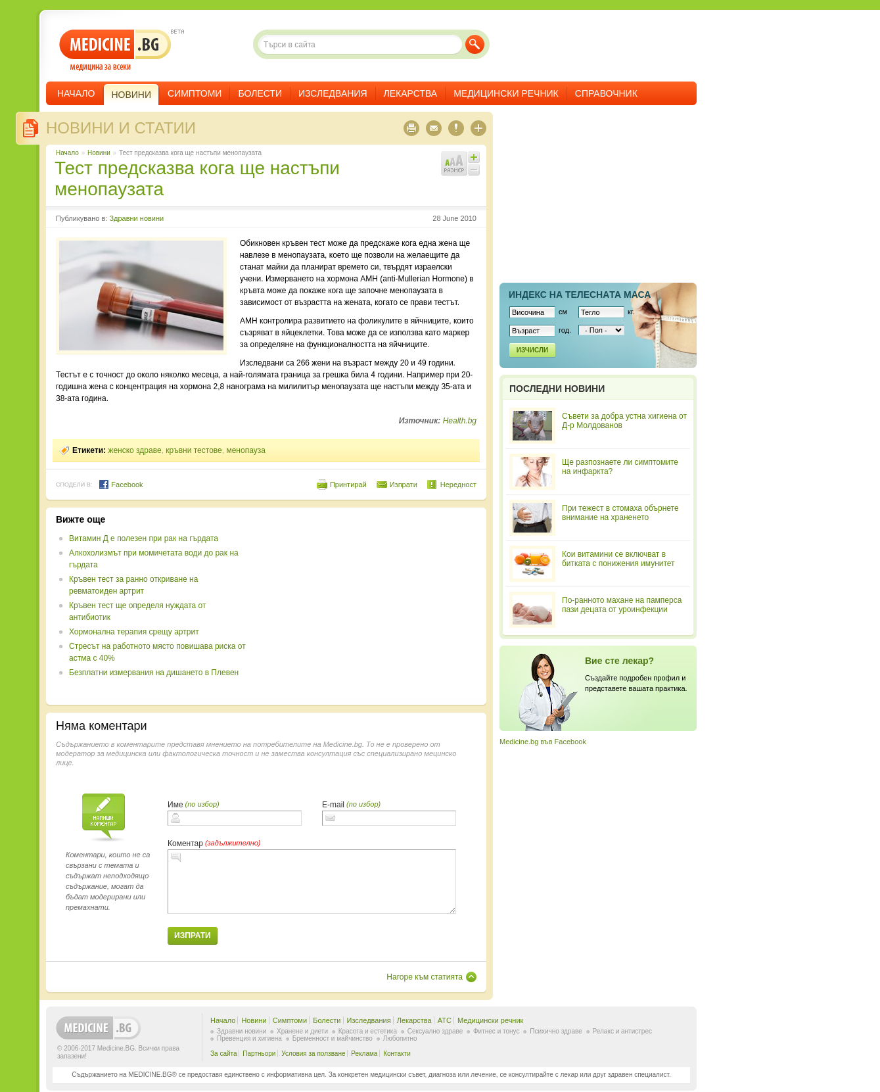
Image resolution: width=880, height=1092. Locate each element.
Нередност (458, 484)
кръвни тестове (193, 450)
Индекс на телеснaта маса (580, 294)
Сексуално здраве (435, 1031)
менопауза (245, 450)
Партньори (259, 1053)
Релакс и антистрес (622, 1031)
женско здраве (134, 450)
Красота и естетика (367, 1031)
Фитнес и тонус (496, 1031)
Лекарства (411, 93)
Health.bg (459, 420)
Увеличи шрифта (474, 157)
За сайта (223, 1053)
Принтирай (348, 484)
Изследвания (332, 93)
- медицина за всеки (115, 50)
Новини (98, 152)
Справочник (606, 93)
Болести (260, 93)
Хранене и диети (302, 1031)
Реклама (364, 1053)
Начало (76, 93)
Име (175, 804)
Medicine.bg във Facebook (542, 742)
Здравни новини (136, 218)
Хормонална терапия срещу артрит (134, 631)
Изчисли (532, 350)
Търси (474, 44)
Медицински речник (506, 93)
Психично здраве (556, 1031)
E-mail (333, 804)
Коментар (185, 843)
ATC (445, 1020)
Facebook (121, 484)
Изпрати (403, 484)
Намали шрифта (474, 170)
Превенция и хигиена (249, 1038)
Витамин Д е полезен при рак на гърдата (143, 538)
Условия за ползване (313, 1053)
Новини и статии (121, 128)
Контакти (397, 1053)
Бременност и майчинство (332, 1038)
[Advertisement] (369, 606)
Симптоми (194, 93)
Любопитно (400, 1038)
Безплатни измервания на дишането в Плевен (154, 672)
